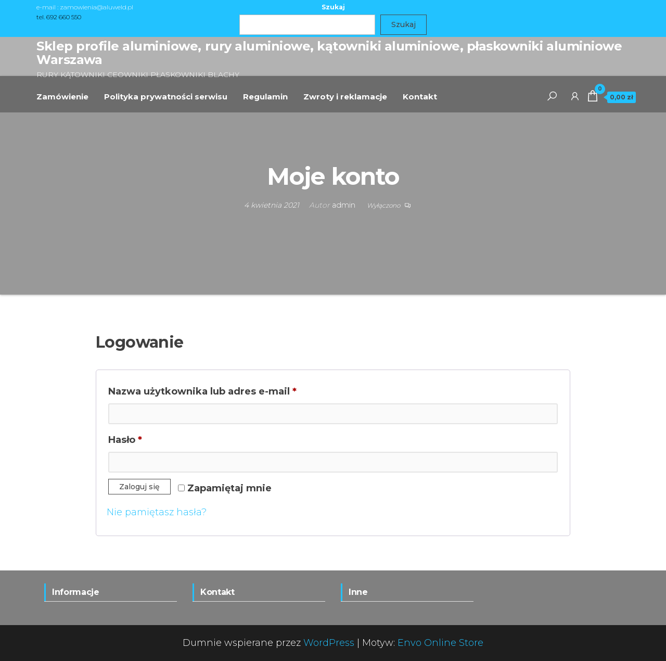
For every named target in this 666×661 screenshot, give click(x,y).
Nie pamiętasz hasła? (157, 512)
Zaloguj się (139, 486)
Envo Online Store (440, 643)
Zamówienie (62, 96)
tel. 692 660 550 (58, 17)
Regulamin (265, 96)
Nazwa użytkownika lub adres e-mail (230, 389)
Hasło (153, 438)
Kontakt (420, 96)
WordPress (328, 643)
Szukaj (333, 7)
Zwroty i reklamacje (345, 96)
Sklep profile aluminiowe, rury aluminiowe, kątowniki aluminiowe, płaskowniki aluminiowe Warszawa (329, 53)
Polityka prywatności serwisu (165, 96)
